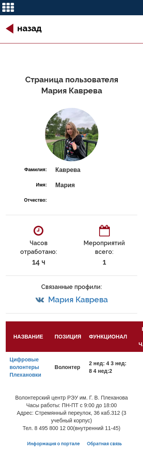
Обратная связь (104, 443)
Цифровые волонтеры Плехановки (25, 367)
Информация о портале (53, 443)
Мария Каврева (78, 299)
